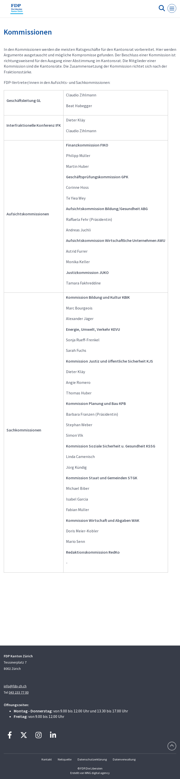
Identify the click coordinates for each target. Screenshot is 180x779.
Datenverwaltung (124, 759)
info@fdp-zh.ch (15, 686)
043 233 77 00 (18, 692)
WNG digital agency (97, 773)
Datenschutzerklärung (92, 759)
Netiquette (65, 759)
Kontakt (47, 759)
